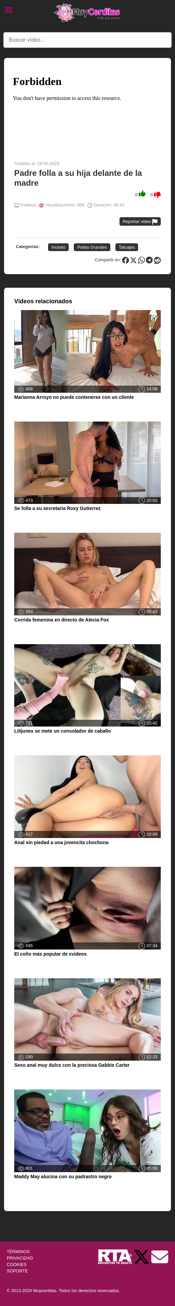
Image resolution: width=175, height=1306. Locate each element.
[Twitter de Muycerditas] (142, 1256)
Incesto (58, 247)
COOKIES (16, 1264)
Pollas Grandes (92, 247)
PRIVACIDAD (20, 1258)
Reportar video (140, 222)
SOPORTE (17, 1270)
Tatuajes (127, 247)
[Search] (87, 40)
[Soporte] (159, 1256)
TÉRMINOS (18, 1251)
